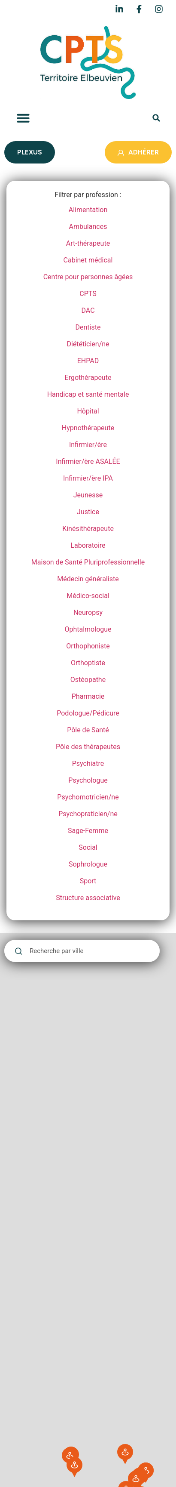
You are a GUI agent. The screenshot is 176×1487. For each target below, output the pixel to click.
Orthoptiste (88, 663)
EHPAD (88, 361)
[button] (23, 118)
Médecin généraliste (87, 579)
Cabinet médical (88, 260)
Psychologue (87, 780)
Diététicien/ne (88, 344)
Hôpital (88, 411)
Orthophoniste (88, 646)
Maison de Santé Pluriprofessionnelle (88, 562)
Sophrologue (88, 864)
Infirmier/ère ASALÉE (88, 461)
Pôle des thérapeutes (88, 747)
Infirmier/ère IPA (88, 478)
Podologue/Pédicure (88, 713)
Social (88, 847)
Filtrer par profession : (88, 194)
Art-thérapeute (88, 243)
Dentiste (88, 327)
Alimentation (88, 210)
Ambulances (88, 226)
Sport (88, 881)
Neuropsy (88, 612)
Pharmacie (88, 696)
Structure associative (88, 898)
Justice (88, 512)
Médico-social (88, 596)
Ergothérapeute (88, 377)
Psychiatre (88, 763)
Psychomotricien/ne (87, 797)
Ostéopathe (88, 680)
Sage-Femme (88, 831)
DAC (87, 310)
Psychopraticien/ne (88, 814)
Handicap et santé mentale (88, 394)
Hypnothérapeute (88, 428)
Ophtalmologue (87, 629)
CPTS (87, 294)
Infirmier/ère (88, 445)
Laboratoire (87, 545)
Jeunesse (88, 495)
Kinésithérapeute (88, 528)
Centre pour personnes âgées (88, 277)
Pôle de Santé (88, 730)
